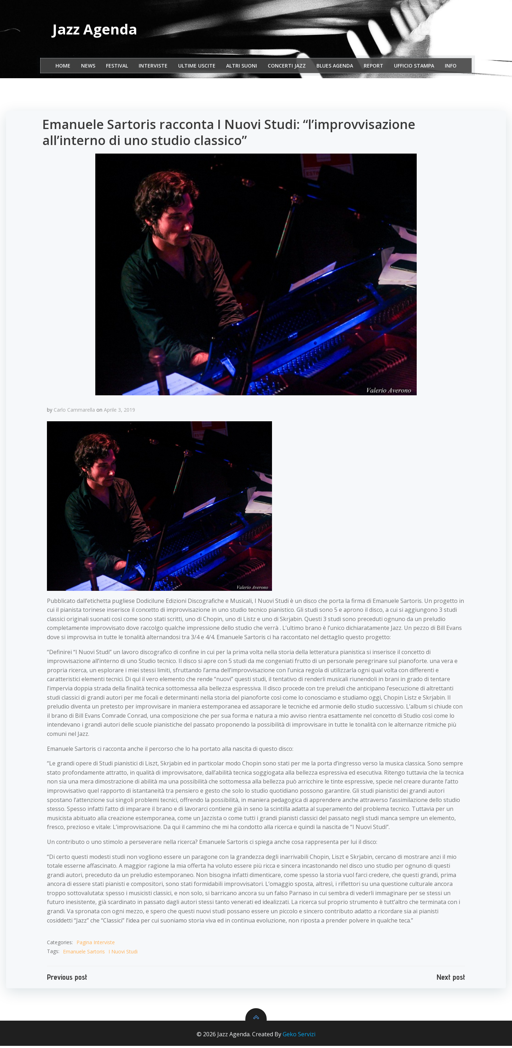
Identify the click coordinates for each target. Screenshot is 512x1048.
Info (451, 67)
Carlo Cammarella (75, 411)
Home (62, 67)
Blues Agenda (334, 67)
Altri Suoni (241, 67)
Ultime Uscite (196, 67)
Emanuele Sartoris (85, 953)
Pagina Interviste (96, 944)
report (373, 67)
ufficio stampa (414, 67)
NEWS (88, 67)
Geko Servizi (299, 1037)
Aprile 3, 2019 (120, 411)
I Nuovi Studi (123, 953)
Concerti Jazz (287, 67)
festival (117, 67)
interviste (153, 67)
